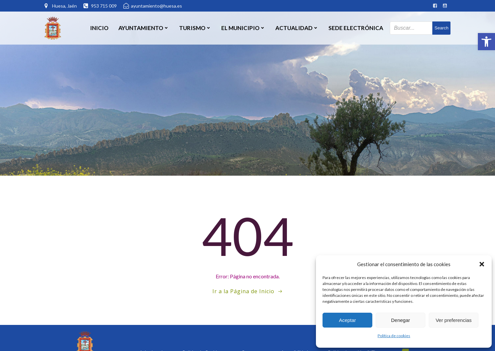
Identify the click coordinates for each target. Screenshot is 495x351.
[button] (486, 41)
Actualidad (297, 27)
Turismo (195, 27)
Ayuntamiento (143, 27)
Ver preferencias (454, 320)
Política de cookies (394, 335)
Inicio (99, 27)
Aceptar (347, 320)
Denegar (400, 320)
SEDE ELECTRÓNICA (355, 27)
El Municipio (243, 27)
